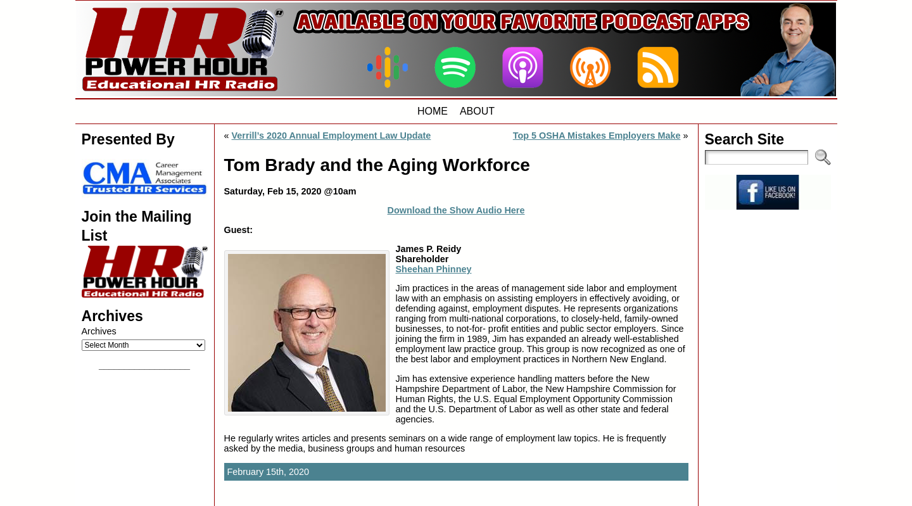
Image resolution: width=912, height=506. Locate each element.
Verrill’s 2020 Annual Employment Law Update (331, 135)
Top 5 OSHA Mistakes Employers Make (597, 135)
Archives (99, 331)
